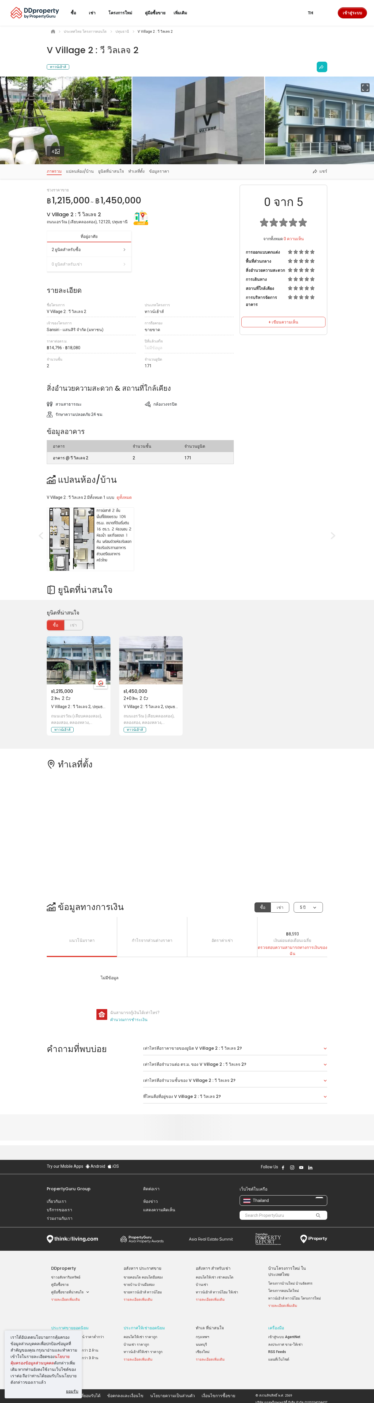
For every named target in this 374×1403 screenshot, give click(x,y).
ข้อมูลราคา (159, 171)
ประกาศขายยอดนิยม (70, 1325)
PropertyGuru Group (69, 1189)
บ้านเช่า (202, 1285)
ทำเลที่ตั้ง (136, 171)
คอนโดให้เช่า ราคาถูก (140, 1334)
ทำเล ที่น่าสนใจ (210, 1325)
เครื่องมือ (276, 1325)
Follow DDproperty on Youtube (301, 1167)
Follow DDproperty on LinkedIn (310, 1167)
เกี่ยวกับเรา (56, 1201)
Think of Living (72, 1239)
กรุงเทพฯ (202, 1334)
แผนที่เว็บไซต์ (278, 1356)
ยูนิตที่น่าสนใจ (111, 171)
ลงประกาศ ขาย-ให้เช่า (285, 1341)
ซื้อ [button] (77, 12)
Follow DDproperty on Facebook (283, 1167)
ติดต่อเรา (151, 1189)
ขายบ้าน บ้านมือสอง (139, 1285)
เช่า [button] (96, 12)
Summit (211, 1239)
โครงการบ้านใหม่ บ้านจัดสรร (290, 1283)
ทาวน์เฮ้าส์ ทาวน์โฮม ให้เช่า (217, 1292)
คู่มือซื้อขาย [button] (155, 13)
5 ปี (303, 907)
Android (95, 1166)
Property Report (268, 1239)
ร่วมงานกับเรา (59, 1218)
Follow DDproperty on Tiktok (325, 1167)
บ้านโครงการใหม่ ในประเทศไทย (287, 1271)
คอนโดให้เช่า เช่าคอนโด (214, 1277)
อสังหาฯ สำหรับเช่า (213, 1268)
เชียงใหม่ (202, 1349)
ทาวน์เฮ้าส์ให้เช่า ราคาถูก (143, 1349)
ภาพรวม (54, 171)
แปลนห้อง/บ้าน (80, 171)
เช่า (280, 907)
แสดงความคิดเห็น (159, 1209)
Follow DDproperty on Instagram (292, 1167)
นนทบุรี (201, 1341)
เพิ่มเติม (184, 12)
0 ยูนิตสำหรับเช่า (89, 264)
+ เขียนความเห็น (283, 322)
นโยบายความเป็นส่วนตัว (172, 1389)
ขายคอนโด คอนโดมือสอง (143, 1277)
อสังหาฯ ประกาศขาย (142, 1268)
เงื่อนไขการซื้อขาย (218, 1389)
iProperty (313, 1239)
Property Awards (142, 1239)
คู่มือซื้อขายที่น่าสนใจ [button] (70, 1292)
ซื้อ (55, 625)
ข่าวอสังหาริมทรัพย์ (65, 1277)
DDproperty (63, 1268)
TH (314, 12)
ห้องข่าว (150, 1201)
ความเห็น (294, 238)
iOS (113, 1166)
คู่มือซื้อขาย (60, 1285)
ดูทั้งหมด (124, 497)
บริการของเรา (59, 1209)
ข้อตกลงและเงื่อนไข (125, 1389)
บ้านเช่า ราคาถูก (136, 1341)
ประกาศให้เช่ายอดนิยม (144, 1325)
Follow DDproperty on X (318, 1167)
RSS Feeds (277, 1349)
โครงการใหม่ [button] (123, 12)
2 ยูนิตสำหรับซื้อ (89, 249)
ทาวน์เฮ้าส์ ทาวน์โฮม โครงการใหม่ (294, 1298)
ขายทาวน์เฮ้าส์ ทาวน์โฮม (143, 1292)
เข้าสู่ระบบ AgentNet (284, 1334)
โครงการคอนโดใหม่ (283, 1291)
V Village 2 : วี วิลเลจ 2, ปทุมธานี (79, 706)
